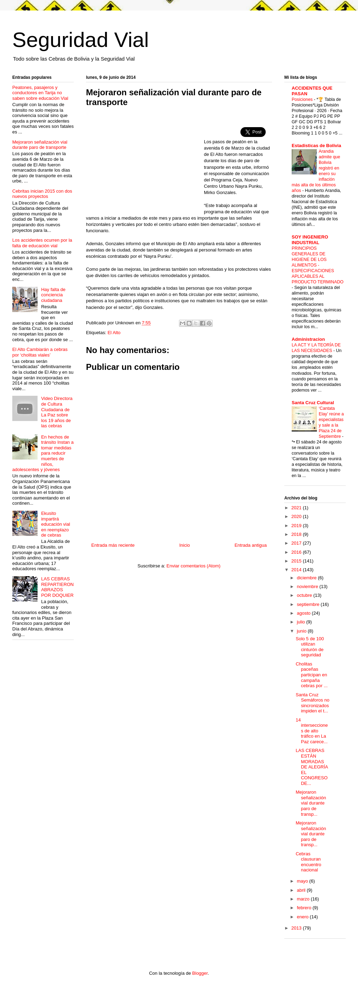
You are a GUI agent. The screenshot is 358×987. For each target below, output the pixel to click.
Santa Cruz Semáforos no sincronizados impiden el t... (312, 703)
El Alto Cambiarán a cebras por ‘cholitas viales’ (40, 352)
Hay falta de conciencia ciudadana (53, 295)
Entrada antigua (250, 545)
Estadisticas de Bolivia (316, 145)
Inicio (184, 545)
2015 (297, 561)
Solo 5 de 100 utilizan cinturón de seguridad (310, 647)
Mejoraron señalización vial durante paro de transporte (39, 144)
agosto (304, 613)
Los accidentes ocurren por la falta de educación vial (42, 242)
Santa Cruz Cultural (313, 402)
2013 (297, 928)
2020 (297, 516)
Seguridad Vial (80, 39)
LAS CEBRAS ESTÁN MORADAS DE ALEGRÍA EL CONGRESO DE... (312, 767)
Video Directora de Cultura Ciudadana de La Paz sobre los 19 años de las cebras (56, 412)
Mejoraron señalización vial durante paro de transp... (311, 802)
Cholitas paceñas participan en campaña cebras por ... (311, 674)
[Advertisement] (145, 163)
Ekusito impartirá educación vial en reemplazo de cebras (55, 524)
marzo (304, 899)
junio (302, 631)
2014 (297, 569)
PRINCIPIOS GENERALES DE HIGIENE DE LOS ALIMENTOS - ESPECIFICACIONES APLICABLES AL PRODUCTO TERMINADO (318, 265)
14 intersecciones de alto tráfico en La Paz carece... (312, 730)
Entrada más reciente (113, 545)
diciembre (307, 577)
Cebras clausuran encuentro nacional (308, 862)
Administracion (308, 339)
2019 (297, 525)
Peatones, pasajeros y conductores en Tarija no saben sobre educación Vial (40, 93)
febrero (305, 907)
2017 (297, 543)
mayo (303, 881)
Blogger (200, 973)
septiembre (309, 604)
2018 (297, 534)
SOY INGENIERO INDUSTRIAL (310, 239)
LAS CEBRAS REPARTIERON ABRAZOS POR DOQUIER (57, 587)
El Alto (113, 332)
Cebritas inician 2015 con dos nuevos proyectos (42, 193)
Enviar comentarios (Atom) (193, 565)
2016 (297, 552)
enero (303, 916)
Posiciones (303, 99)
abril (302, 890)
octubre (305, 595)
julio (301, 621)
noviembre (308, 586)
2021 (297, 507)
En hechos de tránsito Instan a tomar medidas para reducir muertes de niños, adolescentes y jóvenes (43, 453)
